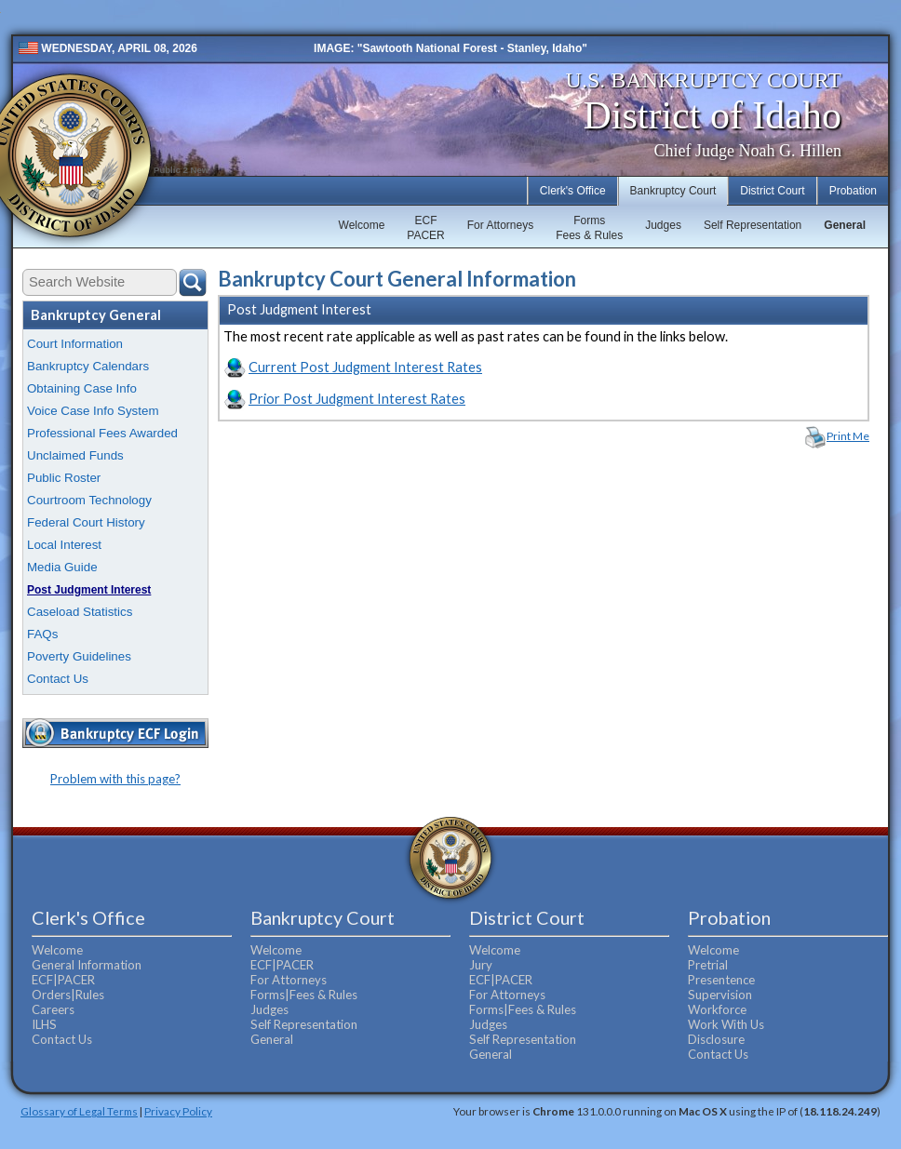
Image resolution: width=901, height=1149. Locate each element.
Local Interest (64, 545)
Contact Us (57, 679)
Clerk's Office (573, 190)
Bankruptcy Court (673, 190)
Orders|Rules (68, 994)
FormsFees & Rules (589, 228)
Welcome (362, 225)
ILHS (44, 1024)
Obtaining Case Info (82, 388)
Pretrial (708, 964)
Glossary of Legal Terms (79, 1110)
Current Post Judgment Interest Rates (365, 367)
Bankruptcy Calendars (88, 366)
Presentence (721, 979)
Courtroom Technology (89, 500)
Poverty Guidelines (79, 656)
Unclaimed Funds (75, 455)
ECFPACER (425, 228)
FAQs (42, 634)
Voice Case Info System (93, 411)
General (845, 225)
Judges (663, 225)
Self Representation (752, 225)
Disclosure (716, 1039)
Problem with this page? (115, 778)
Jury (480, 964)
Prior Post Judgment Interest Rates (357, 399)
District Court (772, 190)
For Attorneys (500, 225)
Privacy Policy (178, 1110)
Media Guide (62, 567)
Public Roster (64, 478)
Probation (853, 190)
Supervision (720, 994)
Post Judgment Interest (89, 589)
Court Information (75, 344)
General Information (86, 964)
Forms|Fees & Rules (303, 994)
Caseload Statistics (79, 612)
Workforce (717, 1009)
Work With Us (726, 1024)
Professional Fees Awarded (102, 433)
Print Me (848, 436)
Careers (53, 1009)
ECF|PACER (63, 979)
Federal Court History (86, 522)
